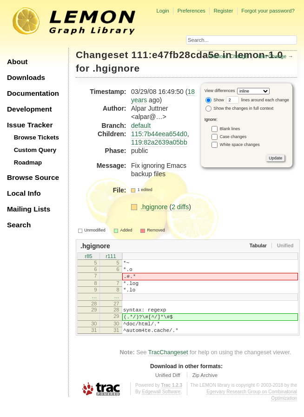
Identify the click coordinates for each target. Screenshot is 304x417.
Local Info (24, 193)
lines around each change (257, 100)
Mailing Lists (28, 209)
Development (29, 109)
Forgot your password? (267, 10)
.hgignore (116, 68)
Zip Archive (205, 390)
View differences (220, 90)
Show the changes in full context (239, 108)
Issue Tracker (30, 125)
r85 (89, 256)
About (17, 62)
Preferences (191, 10)
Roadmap (28, 162)
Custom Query (35, 149)
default (141, 125)
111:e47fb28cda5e (176, 54)
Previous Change (228, 56)
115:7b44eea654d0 (159, 134)
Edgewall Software (161, 407)
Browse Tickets (36, 137)
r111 (111, 256)
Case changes (233, 136)
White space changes (240, 144)
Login (162, 10)
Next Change (271, 56)
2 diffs (180, 207)
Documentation (33, 93)
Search (19, 225)
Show (214, 100)
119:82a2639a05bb (159, 142)
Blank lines (230, 128)
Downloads (26, 77)
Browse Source (33, 177)
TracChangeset (168, 367)
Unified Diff (167, 390)
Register (223, 10)
